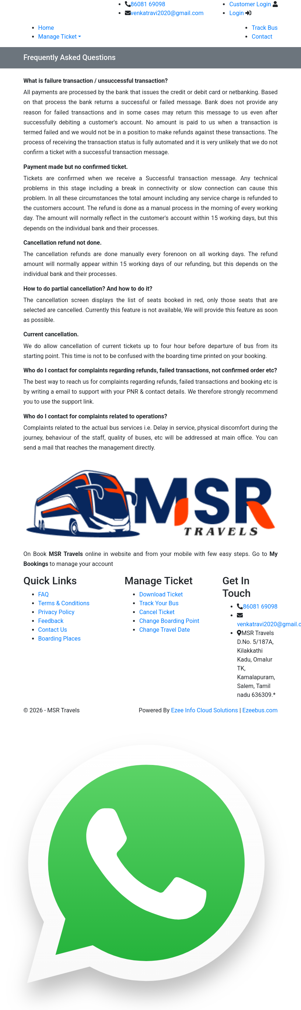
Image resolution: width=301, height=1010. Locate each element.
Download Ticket (161, 594)
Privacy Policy (56, 612)
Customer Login (250, 4)
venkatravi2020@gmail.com (167, 13)
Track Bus (264, 27)
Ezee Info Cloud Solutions (204, 710)
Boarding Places (59, 638)
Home (46, 27)
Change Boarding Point (169, 620)
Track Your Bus (159, 603)
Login (236, 13)
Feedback (51, 620)
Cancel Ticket (157, 612)
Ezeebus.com (260, 710)
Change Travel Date (164, 629)
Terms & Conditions (64, 603)
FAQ (43, 594)
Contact (262, 36)
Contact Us (52, 629)
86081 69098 (148, 4)
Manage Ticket (57, 36)
